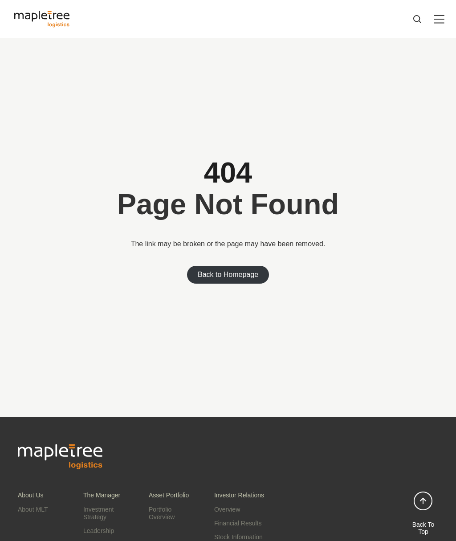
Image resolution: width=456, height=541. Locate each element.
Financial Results (238, 523)
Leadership (98, 530)
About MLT (33, 509)
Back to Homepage (228, 274)
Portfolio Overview (162, 513)
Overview (227, 509)
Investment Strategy (98, 513)
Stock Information (238, 537)
